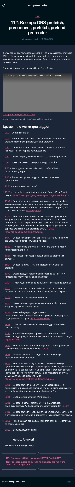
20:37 (7, 283)
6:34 (7, 162)
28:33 (7, 345)
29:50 (46, 348)
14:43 (7, 238)
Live (37, 16)
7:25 (7, 168)
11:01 (7, 192)
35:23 (7, 421)
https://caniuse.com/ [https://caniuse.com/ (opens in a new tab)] (40, 318)
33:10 (7, 403)
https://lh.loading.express (41, 379)
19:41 (7, 274)
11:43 (7, 201)
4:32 (7, 156)
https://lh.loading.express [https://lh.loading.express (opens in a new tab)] (17, 379)
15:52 (7, 247)
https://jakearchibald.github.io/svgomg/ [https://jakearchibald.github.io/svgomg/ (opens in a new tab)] (24, 232)
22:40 (7, 297)
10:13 (7, 186)
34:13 (7, 412)
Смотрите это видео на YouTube (19, 114)
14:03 (51, 229)
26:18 (7, 324)
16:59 (7, 256)
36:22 (7, 430)
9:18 (7, 177)
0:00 (7, 133)
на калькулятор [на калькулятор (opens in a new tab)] (33, 210)
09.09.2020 (48, 39)
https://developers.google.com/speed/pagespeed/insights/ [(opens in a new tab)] (41, 195)
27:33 (7, 333)
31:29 (7, 385)
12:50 (7, 216)
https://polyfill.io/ (13, 339)
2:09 (7, 138)
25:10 (7, 312)
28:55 (7, 354)
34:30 (66, 406)
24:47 (7, 303)
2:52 (7, 147)
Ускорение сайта (37, 5)
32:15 (7, 397)
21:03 (7, 288)
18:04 (7, 265)
